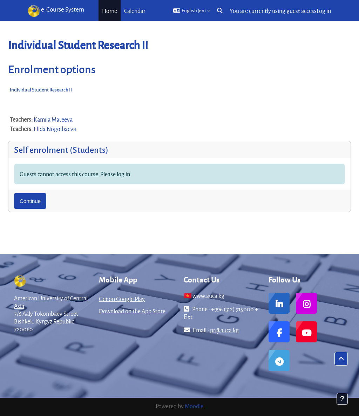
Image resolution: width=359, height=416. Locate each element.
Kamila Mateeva (53, 119)
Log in (324, 11)
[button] (192, 10)
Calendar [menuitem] (134, 11)
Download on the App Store (132, 311)
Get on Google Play (122, 299)
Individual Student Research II (41, 89)
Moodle (194, 406)
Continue (30, 201)
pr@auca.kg (224, 330)
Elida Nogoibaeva (55, 129)
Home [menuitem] (109, 11)
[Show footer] (342, 399)
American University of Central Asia (51, 302)
